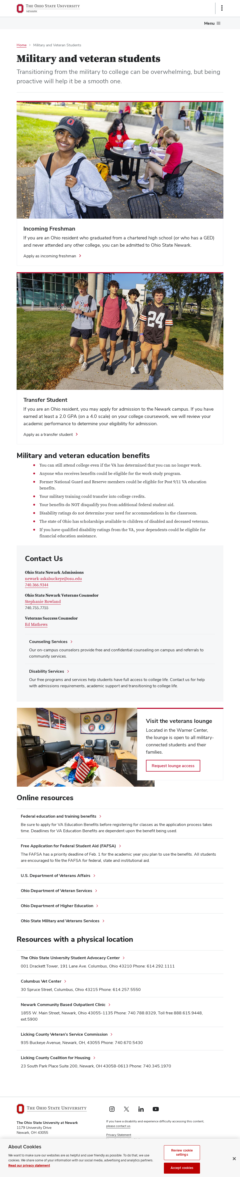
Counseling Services (48, 641)
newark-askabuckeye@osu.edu (53, 578)
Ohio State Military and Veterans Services (60, 921)
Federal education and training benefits (58, 816)
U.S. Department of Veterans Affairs (55, 875)
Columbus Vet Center (41, 981)
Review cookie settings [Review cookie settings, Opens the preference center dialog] (182, 1157)
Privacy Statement (118, 1135)
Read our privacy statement (29, 1170)
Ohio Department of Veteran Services (56, 890)
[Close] (234, 1163)
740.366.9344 (36, 585)
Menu (209, 23)
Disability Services (46, 671)
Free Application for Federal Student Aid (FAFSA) (68, 846)
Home (21, 45)
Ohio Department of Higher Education (57, 905)
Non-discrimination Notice (124, 1139)
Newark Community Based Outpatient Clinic (63, 1004)
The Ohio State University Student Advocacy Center (70, 957)
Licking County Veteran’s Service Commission (64, 1034)
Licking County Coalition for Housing (55, 1057)
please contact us (118, 1126)
